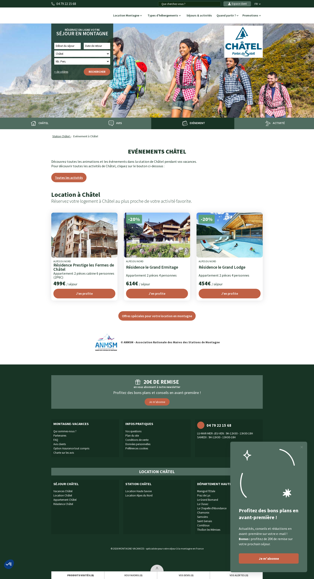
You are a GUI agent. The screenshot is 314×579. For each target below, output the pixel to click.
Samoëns (202, 517)
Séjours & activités (199, 15)
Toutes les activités (69, 178)
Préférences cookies (136, 448)
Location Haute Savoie (138, 491)
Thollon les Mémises (208, 530)
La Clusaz (202, 504)
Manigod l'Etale (206, 491)
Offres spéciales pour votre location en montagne (157, 316)
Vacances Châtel (62, 491)
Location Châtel (62, 495)
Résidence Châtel (63, 504)
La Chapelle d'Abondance (211, 508)
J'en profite (84, 294)
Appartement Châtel (64, 500)
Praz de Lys (203, 495)
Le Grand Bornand (207, 500)
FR (258, 4)
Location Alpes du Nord (139, 495)
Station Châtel (61, 136)
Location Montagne (127, 15)
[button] (9, 564)
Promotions (251, 15)
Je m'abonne (157, 402)
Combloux (203, 525)
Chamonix (203, 512)
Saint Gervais (204, 521)
